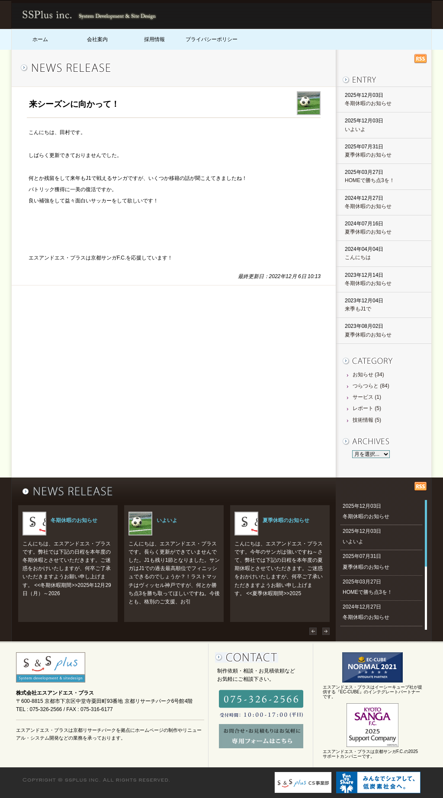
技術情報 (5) (367, 420)
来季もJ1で (358, 309)
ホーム (40, 39)
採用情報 (154, 39)
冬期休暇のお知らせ (368, 103)
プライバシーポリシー (212, 39)
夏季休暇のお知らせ (368, 155)
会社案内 (97, 39)
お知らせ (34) (368, 375)
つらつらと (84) (371, 386)
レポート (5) (367, 408)
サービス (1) (367, 397)
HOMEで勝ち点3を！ (370, 180)
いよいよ (355, 129)
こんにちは (358, 257)
